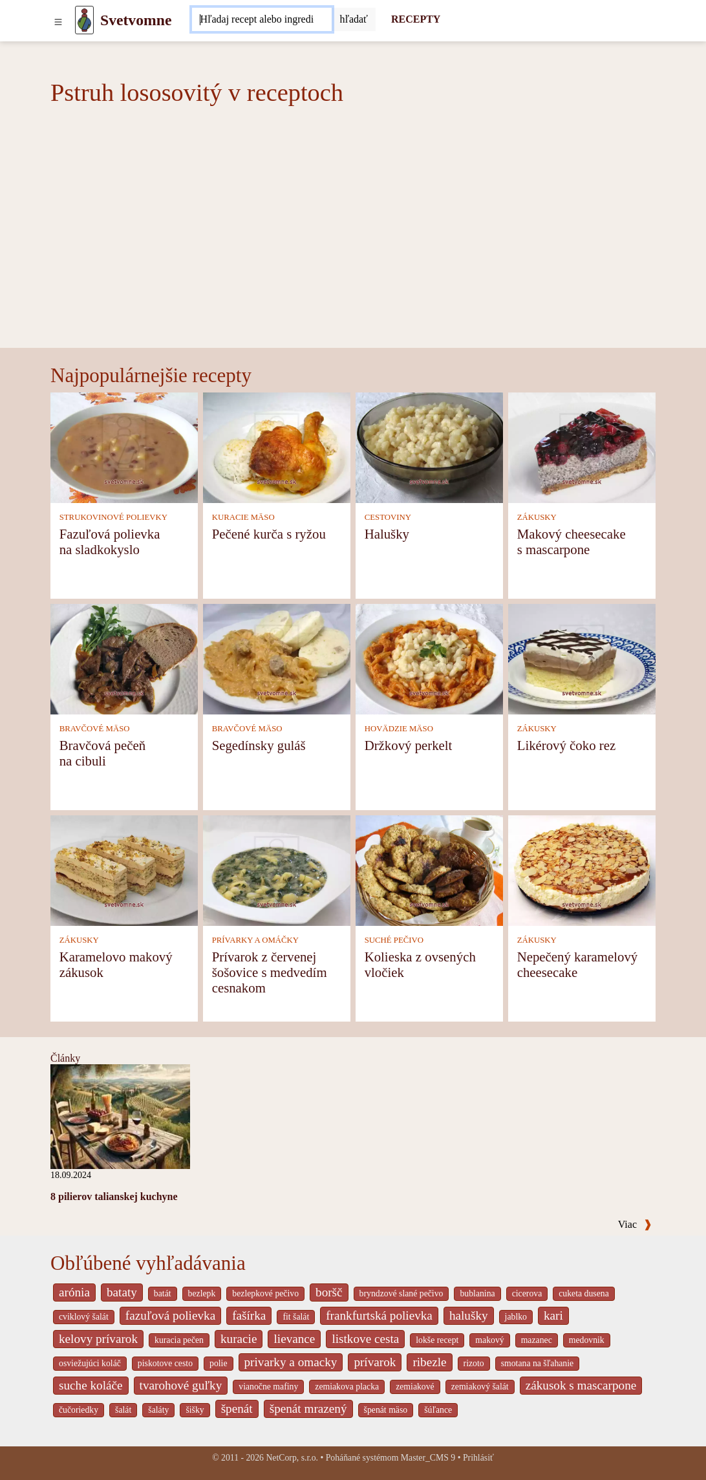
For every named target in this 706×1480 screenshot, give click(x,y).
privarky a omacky (290, 1362)
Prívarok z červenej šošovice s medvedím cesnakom (269, 972)
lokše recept (437, 1340)
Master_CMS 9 (428, 1458)
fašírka (249, 1315)
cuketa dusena (584, 1293)
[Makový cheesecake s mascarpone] (582, 446)
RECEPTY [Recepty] (415, 19)
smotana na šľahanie (537, 1363)
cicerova (527, 1293)
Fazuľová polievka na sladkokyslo (109, 541)
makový (489, 1340)
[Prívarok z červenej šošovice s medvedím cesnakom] (276, 869)
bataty (122, 1292)
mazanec (536, 1340)
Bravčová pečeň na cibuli (102, 753)
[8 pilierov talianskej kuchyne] (120, 1115)
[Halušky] (429, 446)
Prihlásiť (478, 1458)
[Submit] (354, 19)
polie (218, 1363)
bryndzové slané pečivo (401, 1293)
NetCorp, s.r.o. (292, 1458)
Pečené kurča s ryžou (269, 533)
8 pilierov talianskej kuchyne (114, 1196)
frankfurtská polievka (379, 1315)
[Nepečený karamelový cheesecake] (582, 869)
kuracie (238, 1339)
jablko (516, 1317)
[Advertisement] (353, 250)
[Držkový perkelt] (429, 657)
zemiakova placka (347, 1386)
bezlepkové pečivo (265, 1293)
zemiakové (415, 1386)
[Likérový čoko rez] (582, 657)
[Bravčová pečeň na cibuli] (124, 657)
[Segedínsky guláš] (276, 657)
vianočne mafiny (268, 1386)
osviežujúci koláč (90, 1363)
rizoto (474, 1363)
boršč (329, 1292)
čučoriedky (78, 1410)
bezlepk (202, 1293)
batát (162, 1293)
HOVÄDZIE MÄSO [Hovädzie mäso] (399, 728)
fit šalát (296, 1317)
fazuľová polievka (170, 1315)
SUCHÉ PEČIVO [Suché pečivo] (394, 940)
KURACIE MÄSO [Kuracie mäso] (243, 517)
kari (553, 1315)
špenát (237, 1408)
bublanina (477, 1293)
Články (65, 1058)
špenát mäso (386, 1410)
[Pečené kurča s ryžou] (276, 446)
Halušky (387, 533)
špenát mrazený (308, 1408)
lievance (294, 1339)
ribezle (429, 1362)
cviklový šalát (84, 1317)
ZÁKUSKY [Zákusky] (537, 517)
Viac (635, 1224)
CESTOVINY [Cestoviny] (388, 517)
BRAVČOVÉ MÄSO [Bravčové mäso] (94, 728)
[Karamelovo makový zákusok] (124, 869)
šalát (123, 1410)
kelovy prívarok (98, 1339)
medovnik (586, 1340)
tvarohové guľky (181, 1385)
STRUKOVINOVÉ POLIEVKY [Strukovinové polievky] (113, 517)
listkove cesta (365, 1339)
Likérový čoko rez (566, 745)
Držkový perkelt (409, 745)
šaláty (158, 1410)
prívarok (375, 1362)
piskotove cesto (165, 1363)
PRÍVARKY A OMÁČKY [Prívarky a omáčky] (255, 940)
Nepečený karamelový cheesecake (577, 964)
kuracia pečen (179, 1340)
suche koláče (91, 1385)
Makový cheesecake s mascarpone (571, 541)
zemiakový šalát (480, 1386)
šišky (195, 1410)
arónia (74, 1292)
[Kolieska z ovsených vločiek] (429, 869)
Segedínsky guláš (259, 745)
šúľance (438, 1410)
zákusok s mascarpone (581, 1385)
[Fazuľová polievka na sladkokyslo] (124, 446)
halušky (468, 1315)
